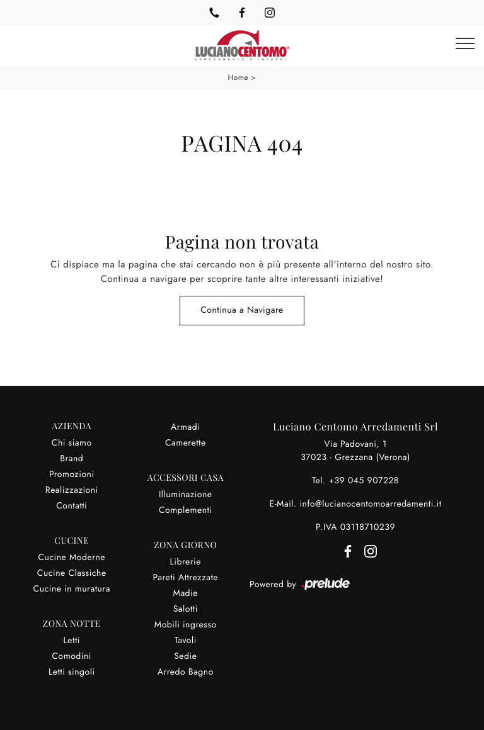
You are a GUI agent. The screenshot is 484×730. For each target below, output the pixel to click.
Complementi (185, 510)
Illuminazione (185, 494)
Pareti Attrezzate (185, 577)
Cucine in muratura (71, 589)
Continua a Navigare (241, 310)
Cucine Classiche (72, 573)
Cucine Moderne (71, 557)
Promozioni (72, 474)
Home (238, 77)
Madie (185, 593)
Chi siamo (72, 443)
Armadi (185, 427)
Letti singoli (72, 672)
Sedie (185, 656)
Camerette (185, 443)
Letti (72, 640)
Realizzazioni (71, 490)
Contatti (71, 506)
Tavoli (186, 640)
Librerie (185, 562)
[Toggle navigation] (465, 44)
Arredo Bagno (186, 672)
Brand (71, 458)
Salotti (185, 609)
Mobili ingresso (185, 625)
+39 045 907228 (363, 480)
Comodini (71, 656)
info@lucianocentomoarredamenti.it (370, 504)
